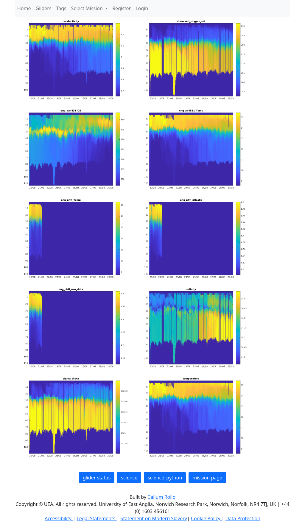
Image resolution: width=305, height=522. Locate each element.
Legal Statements (96, 518)
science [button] (129, 477)
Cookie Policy (206, 518)
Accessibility (59, 518)
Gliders (44, 8)
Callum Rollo (161, 497)
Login (142, 8)
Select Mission (87, 8)
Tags (61, 8)
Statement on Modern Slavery (154, 518)
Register (121, 8)
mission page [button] (207, 477)
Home (24, 8)
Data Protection (242, 518)
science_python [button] (165, 477)
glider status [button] (97, 477)
